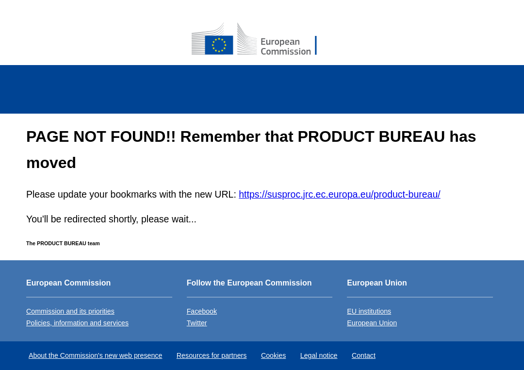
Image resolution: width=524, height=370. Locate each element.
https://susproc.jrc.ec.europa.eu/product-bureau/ (339, 194)
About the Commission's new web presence (95, 355)
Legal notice (319, 355)
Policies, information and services (77, 323)
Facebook (202, 311)
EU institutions (369, 311)
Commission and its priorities (70, 311)
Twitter (197, 323)
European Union (372, 323)
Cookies (273, 355)
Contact (364, 355)
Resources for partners (212, 355)
